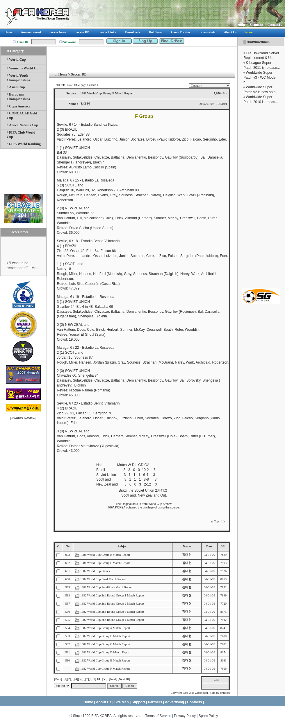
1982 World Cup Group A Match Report (105, 628)
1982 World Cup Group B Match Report (105, 636)
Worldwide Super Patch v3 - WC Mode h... (259, 78)
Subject (123, 546)
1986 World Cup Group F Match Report (105, 563)
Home (62, 74)
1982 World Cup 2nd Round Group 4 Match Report (112, 619)
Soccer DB (78, 74)
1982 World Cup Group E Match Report (105, 660)
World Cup (17, 59)
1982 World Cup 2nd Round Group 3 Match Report (112, 611)
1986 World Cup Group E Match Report (105, 554)
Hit (223, 546)
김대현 (187, 554)
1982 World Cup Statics (95, 571)
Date (209, 546)
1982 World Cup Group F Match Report (105, 668)
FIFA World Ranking (25, 144)
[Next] (113, 679)
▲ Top (214, 521)
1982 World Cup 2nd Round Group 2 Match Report (112, 603)
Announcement (258, 41)
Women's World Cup (24, 68)
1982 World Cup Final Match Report (103, 579)
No (68, 546)
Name (187, 546)
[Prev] (58, 679)
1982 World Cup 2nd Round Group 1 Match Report (112, 595)
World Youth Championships (18, 77)
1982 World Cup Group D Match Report (105, 652)
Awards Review (23, 418)
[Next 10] (124, 679)
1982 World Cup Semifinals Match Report (106, 587)
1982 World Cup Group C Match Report (105, 644)
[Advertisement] (261, 196)
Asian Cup (17, 87)
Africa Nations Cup (23, 125)
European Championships (18, 96)
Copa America (20, 106)
